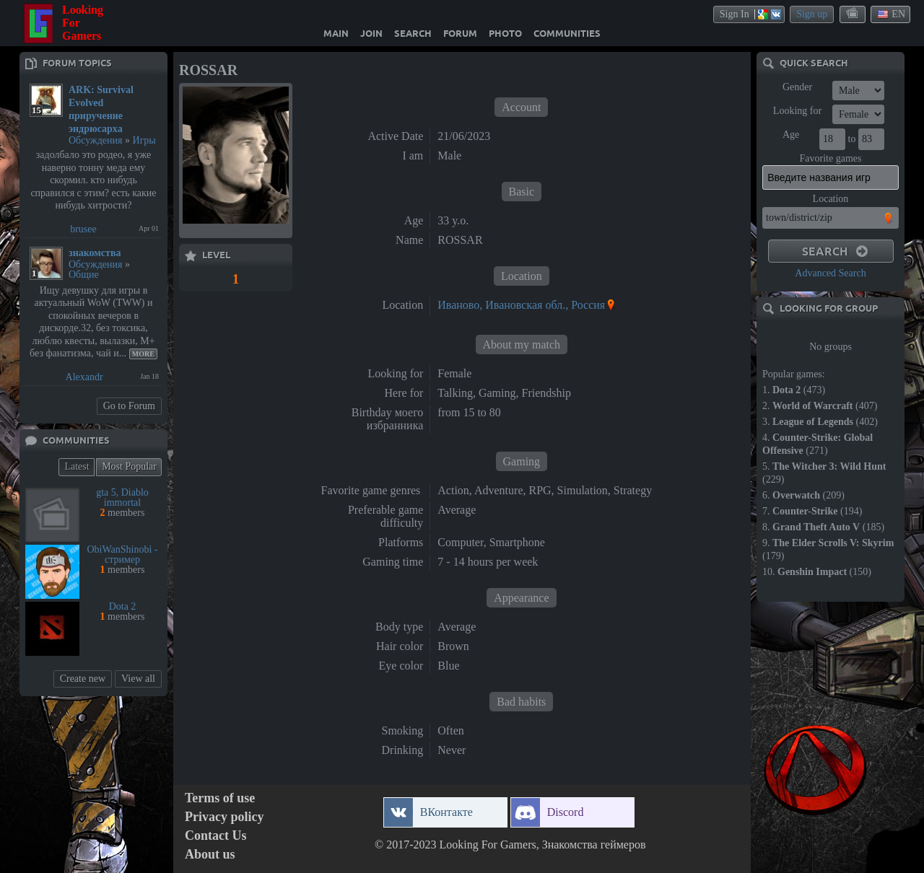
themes (853, 13)
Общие (84, 274)
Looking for (797, 110)
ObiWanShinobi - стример (122, 554)
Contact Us (216, 836)
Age (791, 134)
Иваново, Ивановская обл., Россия (521, 305)
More (143, 354)
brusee (83, 229)
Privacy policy (224, 817)
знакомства (95, 252)
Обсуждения (96, 140)
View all (138, 678)
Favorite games (831, 158)
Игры (144, 140)
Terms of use (220, 798)
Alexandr (84, 377)
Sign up (811, 14)
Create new (82, 678)
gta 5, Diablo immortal (122, 497)
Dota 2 (122, 606)
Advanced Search (830, 273)
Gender (797, 87)
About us (210, 854)
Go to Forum (129, 405)
